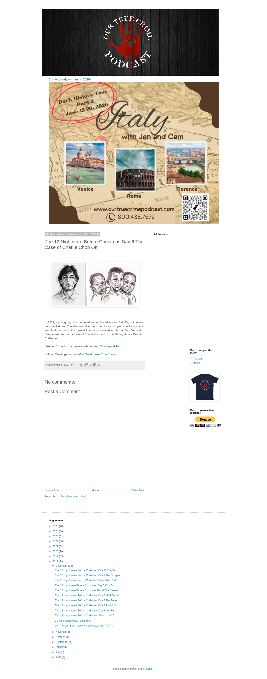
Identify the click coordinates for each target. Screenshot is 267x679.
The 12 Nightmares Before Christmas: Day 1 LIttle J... (85, 615)
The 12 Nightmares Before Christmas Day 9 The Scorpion (88, 575)
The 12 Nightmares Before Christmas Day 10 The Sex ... (87, 570)
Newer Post (52, 490)
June (59, 657)
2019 (55, 556)
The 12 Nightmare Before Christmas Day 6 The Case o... (87, 590)
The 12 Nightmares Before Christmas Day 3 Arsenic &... (87, 605)
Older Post (138, 490)
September (62, 642)
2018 (55, 561)
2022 (55, 541)
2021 (55, 546)
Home (95, 490)
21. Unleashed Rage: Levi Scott (73, 620)
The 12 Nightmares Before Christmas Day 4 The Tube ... (87, 600)
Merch (196, 362)
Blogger (149, 668)
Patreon (197, 358)
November (62, 631)
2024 (55, 531)
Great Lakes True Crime (99, 354)
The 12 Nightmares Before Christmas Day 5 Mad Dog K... (88, 595)
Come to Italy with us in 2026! (70, 79)
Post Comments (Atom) (73, 496)
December (62, 565)
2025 (55, 526)
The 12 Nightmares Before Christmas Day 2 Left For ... (86, 610)
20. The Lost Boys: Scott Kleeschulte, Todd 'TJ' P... (84, 625)
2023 (55, 536)
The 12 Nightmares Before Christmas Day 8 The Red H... (87, 580)
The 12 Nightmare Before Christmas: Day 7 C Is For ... (86, 585)
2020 (55, 551)
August (60, 646)
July (58, 652)
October (60, 637)
